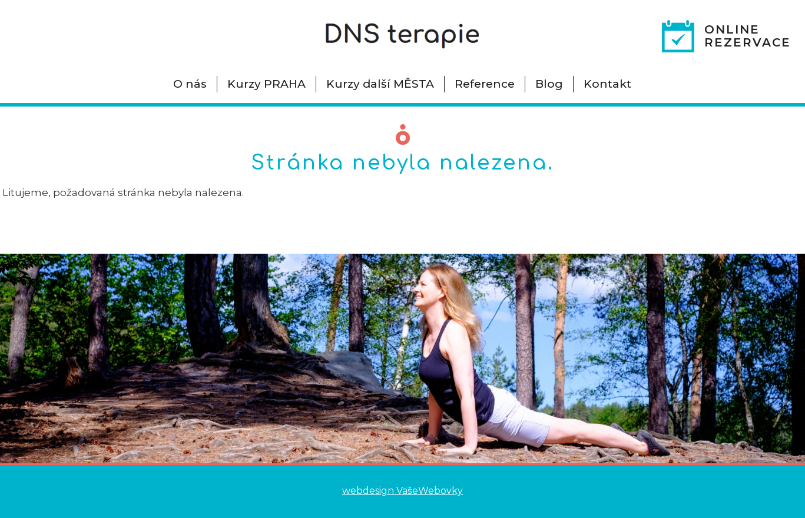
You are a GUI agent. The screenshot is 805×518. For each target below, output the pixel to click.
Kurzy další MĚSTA (380, 84)
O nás (190, 84)
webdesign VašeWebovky (402, 490)
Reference (485, 84)
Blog (549, 84)
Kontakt (607, 84)
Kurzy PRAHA (266, 84)
